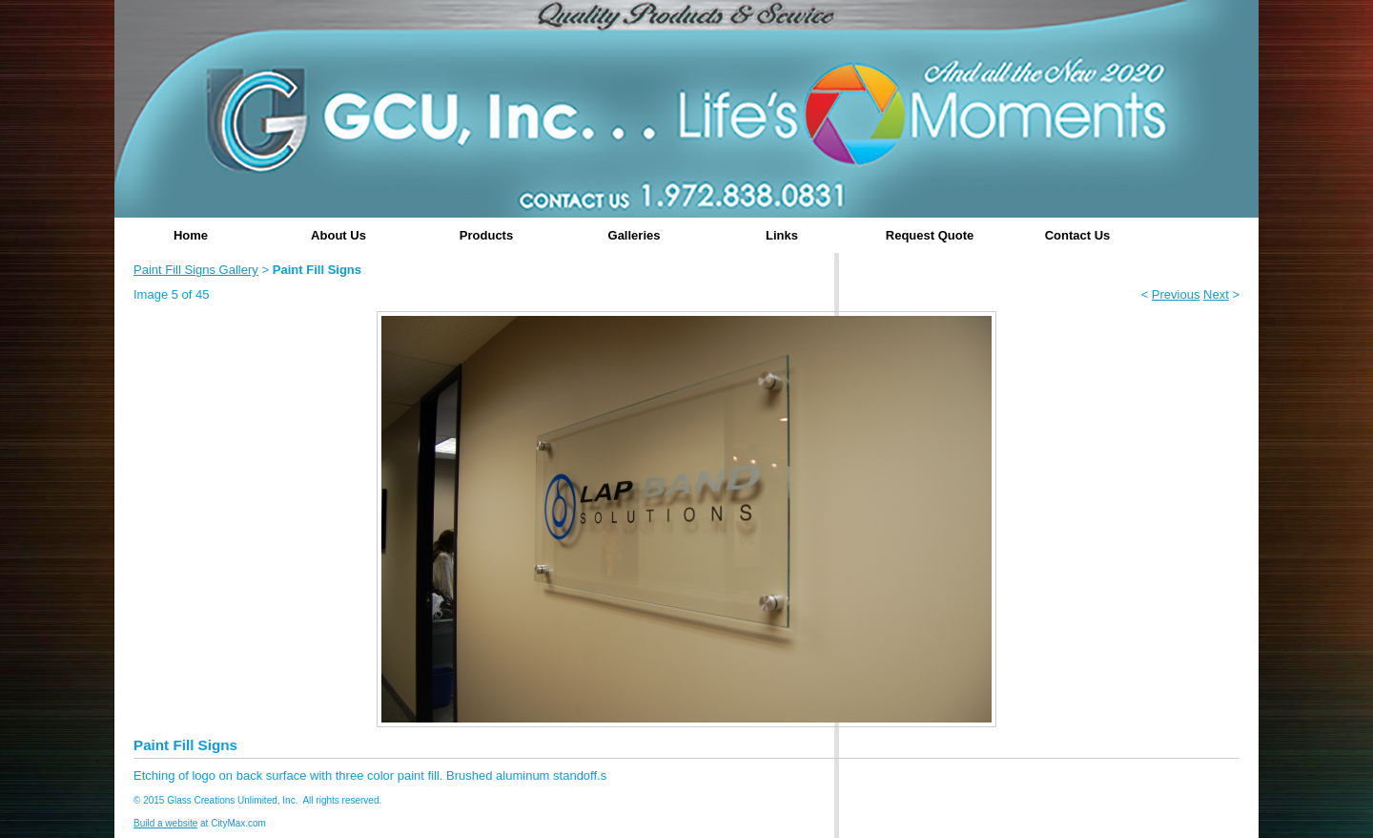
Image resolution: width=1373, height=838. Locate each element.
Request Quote (929, 235)
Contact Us (1078, 235)
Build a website (165, 823)
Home (191, 235)
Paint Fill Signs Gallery (195, 269)
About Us (338, 235)
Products (486, 235)
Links (782, 235)
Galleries (634, 235)
